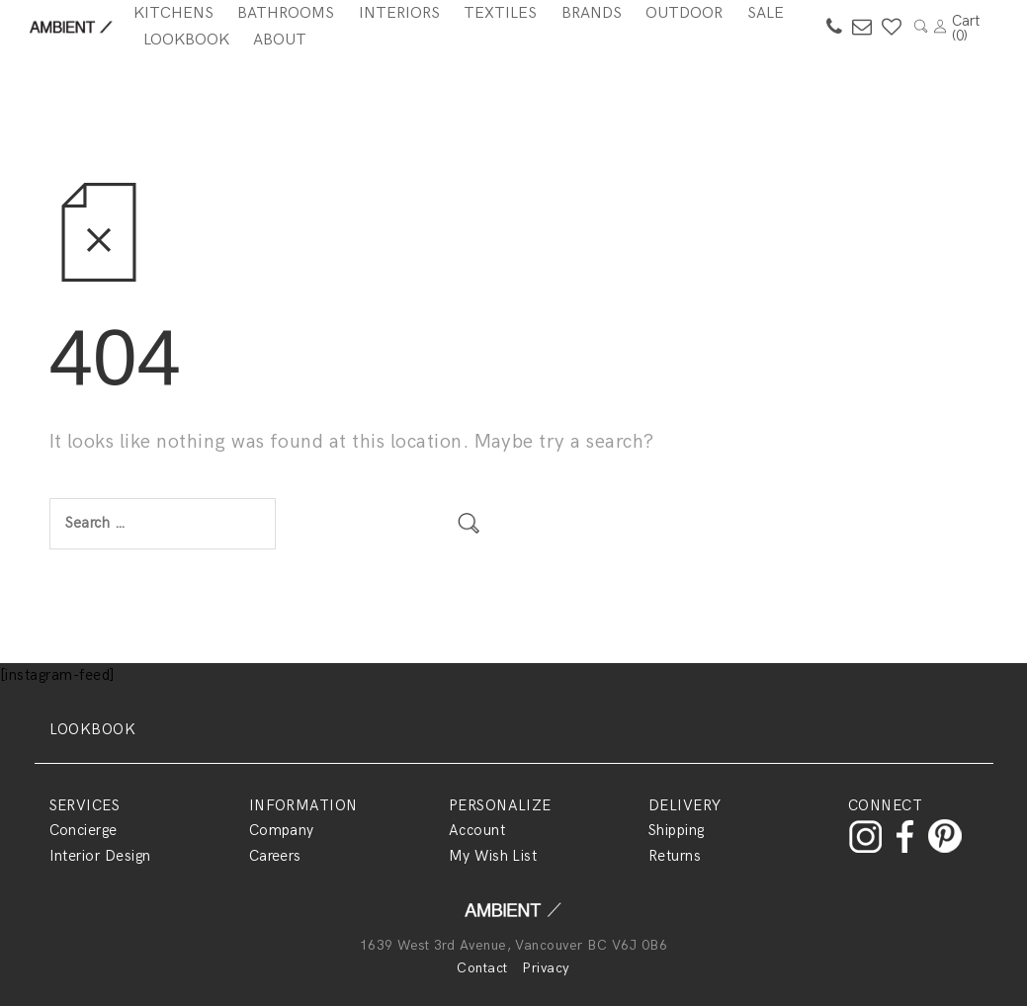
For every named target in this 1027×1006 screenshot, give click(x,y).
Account (477, 830)
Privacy (545, 968)
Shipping (676, 830)
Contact (482, 968)
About (279, 40)
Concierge (83, 830)
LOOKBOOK (92, 729)
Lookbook (186, 40)
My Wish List (493, 856)
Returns (674, 856)
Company (281, 830)
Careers (275, 856)
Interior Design (100, 856)
